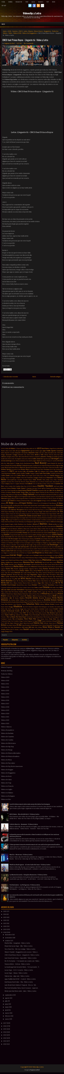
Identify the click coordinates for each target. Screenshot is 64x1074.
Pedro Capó (41, 592)
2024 (5, 914)
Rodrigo (34, 600)
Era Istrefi (17, 507)
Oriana (56, 585)
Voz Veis (10, 627)
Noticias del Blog (6, 670)
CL (8, 471)
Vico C (40, 625)
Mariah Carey (13, 564)
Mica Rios (35, 572)
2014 (5, 1032)
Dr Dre (19, 496)
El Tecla (34, 503)
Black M (17, 467)
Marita (53, 564)
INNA (52, 521)
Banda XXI (8, 465)
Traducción (4, 621)
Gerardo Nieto (36, 516)
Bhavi (54, 465)
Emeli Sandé (37, 505)
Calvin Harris (58, 471)
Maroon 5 (34, 566)
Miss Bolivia (19, 576)
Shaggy (11, 607)
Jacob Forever (5, 526)
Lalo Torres (39, 546)
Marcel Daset (45, 562)
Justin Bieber (57, 535)
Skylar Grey (11, 609)
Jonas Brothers (54, 530)
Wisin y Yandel (54, 627)
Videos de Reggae (7, 769)
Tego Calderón (16, 615)
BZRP (61, 461)
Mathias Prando (15, 570)
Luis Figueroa (55, 555)
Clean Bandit (56, 481)
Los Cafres (60, 551)
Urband (54, 621)
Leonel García (29, 548)
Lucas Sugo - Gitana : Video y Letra (16, 973)
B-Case (53, 461)
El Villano (60, 503)
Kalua (19, 536)
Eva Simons (60, 507)
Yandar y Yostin (19, 629)
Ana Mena (60, 456)
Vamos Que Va (53, 623)
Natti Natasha (7, 581)
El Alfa (16, 498)
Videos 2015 (5, 697)
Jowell (15, 532)
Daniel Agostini (42, 488)
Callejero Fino (44, 471)
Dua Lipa (39, 496)
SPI (28, 602)
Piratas (35, 594)
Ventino (14, 625)
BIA (56, 461)
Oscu (21, 587)
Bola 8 (47, 467)
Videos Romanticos (7, 730)
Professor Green (10, 596)
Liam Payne (45, 548)
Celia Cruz (46, 475)
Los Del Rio (21, 553)
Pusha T (17, 596)
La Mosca (7, 545)
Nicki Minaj (59, 581)
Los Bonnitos (53, 551)
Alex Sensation (49, 452)
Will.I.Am (31, 627)
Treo (12, 621)
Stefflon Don (52, 611)
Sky (6, 609)
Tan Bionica (51, 613)
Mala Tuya (31, 560)
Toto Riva (60, 619)
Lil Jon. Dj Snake (56, 548)
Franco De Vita (14, 513)
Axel (38, 461)
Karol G (44, 536)
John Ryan (43, 530)
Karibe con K (32, 536)
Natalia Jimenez (36, 579)
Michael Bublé (59, 572)
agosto (7, 998)
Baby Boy (3, 463)
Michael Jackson (6, 574)
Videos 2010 (5, 680)
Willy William (38, 627)
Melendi (17, 572)
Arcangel (55, 459)
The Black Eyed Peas (45, 615)
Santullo (53, 602)
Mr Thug (12, 579)
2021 (5, 923)
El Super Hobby (25, 503)
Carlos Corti (13, 475)
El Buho (44, 498)
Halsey (3, 521)
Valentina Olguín (18, 623)
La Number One (14, 545)
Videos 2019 (5, 710)
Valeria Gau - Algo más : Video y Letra (17, 976)
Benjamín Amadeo (32, 465)
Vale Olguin (10, 623)
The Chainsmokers (57, 615)
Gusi (18, 519)
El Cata (48, 498)
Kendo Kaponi (26, 539)
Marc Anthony (36, 562)
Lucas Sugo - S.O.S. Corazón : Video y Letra (19, 970)
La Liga (49, 542)
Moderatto (44, 576)
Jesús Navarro (34, 528)
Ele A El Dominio (5, 505)
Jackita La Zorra (58, 524)
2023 (5, 917)
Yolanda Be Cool (33, 629)
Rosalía (14, 602)
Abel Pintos (45, 448)
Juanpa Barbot (14, 534)
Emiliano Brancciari (50, 505)
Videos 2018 (17, 33)
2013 (5, 1035)
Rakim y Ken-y (32, 596)
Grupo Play (4, 519)
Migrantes (33, 574)
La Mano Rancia (56, 542)
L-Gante (37, 540)
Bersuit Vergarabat (42, 465)
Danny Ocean (59, 488)
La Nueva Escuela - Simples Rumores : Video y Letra (28, 875)
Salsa (33, 2)
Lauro (24, 548)
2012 (5, 1038)
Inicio (3, 24)
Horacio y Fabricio (45, 521)
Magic (41, 557)
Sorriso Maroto (44, 611)
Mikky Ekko (60, 574)
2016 (5, 1026)
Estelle (27, 507)
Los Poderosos (56, 553)
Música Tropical (6, 667)
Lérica (17, 557)
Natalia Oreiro (44, 579)
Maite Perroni (46, 557)
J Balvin (43, 524)
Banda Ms (54, 463)
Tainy (30, 613)
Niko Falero (45, 583)
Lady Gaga (14, 546)
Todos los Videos (6, 674)
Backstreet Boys (29, 463)
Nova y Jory (24, 585)
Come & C (12, 483)
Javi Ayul (37, 526)
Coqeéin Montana (19, 483)
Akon (2, 452)
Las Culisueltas (56, 546)
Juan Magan (52, 532)
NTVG (23, 579)
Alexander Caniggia (12, 454)
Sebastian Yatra (32, 604)
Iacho (55, 521)
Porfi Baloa (54, 594)
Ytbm (42, 629)
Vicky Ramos (35, 625)
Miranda (12, 576)
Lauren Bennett (18, 548)
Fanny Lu (43, 509)
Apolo (49, 458)
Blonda (28, 467)
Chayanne (49, 477)
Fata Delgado (59, 509)
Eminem (59, 505)
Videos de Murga (6, 750)
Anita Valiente (28, 458)
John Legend (30, 530)
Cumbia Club (11, 486)
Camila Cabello (20, 473)
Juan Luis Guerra (43, 532)
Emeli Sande (30, 505)
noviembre (9, 938)
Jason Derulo (25, 526)
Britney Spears (6, 469)
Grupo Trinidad (13, 519)
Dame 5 (23, 488)
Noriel (19, 585)
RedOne (50, 596)
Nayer (14, 581)
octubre (8, 940)
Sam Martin (37, 602)
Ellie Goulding (14, 505)
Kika (2, 540)
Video (10, 33)
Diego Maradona (18, 494)
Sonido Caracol (49, 609)
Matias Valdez (24, 570)
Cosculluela (28, 483)
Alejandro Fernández (21, 452)
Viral (2, 627)
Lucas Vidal (25, 555)
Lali (19, 546)
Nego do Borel (24, 581)
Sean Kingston (59, 602)
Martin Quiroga (19, 568)
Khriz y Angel (54, 539)
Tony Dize (52, 619)
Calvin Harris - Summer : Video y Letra (24, 824)
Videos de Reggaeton (29, 33)
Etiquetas (15, 640)
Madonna (31, 557)
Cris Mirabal (38, 483)
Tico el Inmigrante (55, 617)
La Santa (60, 545)
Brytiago (46, 469)
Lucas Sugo (16, 555)
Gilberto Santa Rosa (11, 518)
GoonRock (50, 518)
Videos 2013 (5, 690)
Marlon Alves (27, 566)
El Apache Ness (23, 498)
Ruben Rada (19, 602)
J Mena (49, 524)
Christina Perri (10, 481)
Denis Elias (24, 492)
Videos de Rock (6, 776)
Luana (7, 555)
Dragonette (24, 496)
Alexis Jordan (30, 454)
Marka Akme (19, 566)
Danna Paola (50, 488)
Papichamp (28, 589)
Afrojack (18, 450)
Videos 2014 (5, 694)
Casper (30, 475)
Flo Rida (60, 511)
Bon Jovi (51, 467)
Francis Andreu (5, 513)
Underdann (49, 621)
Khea (49, 539)
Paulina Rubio (23, 592)
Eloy (19, 505)
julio (6, 1001)
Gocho (34, 518)
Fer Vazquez (35, 511)
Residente (60, 596)
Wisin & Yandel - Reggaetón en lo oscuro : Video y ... (22, 952)
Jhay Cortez (42, 528)
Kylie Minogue (24, 540)
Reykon (22, 598)
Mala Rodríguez (24, 560)
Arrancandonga (6, 461)
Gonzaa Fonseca (42, 518)
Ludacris (41, 555)
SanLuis (48, 602)
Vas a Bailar (9, 625)
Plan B (49, 594)
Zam (45, 629)
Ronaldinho (9, 602)
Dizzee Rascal (48, 494)
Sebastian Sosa (12, 604)
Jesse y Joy (22, 528)
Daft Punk (56, 486)
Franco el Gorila (30, 513)
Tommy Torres (44, 619)
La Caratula (58, 540)
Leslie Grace (37, 548)
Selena (42, 604)
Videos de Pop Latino (8, 763)
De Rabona (8, 492)
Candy (37, 473)
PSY (51, 587)
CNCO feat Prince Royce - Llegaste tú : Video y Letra (25, 39)
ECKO (59, 496)
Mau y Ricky (33, 570)
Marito (57, 564)
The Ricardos (29, 617)
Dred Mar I (34, 496)
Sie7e (26, 607)
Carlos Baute (5, 475)
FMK (9, 509)
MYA (26, 557)
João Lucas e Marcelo (32, 532)
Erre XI (23, 507)
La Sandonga (52, 545)
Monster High (51, 576)
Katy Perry (59, 536)
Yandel (26, 629)
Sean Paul (4, 604)
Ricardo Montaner (45, 598)
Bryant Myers (40, 469)
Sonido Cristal (58, 609)
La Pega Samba (36, 545)
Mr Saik (7, 579)
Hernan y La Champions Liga (27, 521)
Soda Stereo (35, 609)
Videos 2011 (5, 684)
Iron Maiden (27, 524)
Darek (8, 490)
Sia (24, 607)
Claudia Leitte (48, 481)
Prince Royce (38, 31)
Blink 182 (22, 467)
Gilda (17, 518)
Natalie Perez (53, 579)
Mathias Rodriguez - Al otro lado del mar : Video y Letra (30, 864)
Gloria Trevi (28, 518)
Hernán (38, 521)
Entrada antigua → (56, 376)
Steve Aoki (10, 613)
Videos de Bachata (7, 733)
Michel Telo (16, 574)
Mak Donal (12, 560)
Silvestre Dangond (33, 607)
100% (2, 448)
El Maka (17, 500)
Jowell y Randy (22, 532)
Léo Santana (12, 557)
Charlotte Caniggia (32, 477)
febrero (8, 1016)
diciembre (8, 934)
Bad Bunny (41, 463)
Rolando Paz (40, 600)
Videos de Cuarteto (7, 736)
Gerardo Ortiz (45, 516)
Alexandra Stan (22, 454)
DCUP (28, 486)
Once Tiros (41, 585)
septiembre (9, 995)
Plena (3, 2)
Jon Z (48, 530)
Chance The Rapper (10, 477)
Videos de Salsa (6, 779)
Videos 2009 (5, 677)
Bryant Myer (33, 469)
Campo (32, 473)
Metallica (29, 572)
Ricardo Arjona (31, 598)
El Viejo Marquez (52, 503)
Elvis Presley (23, 505)
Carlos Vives (21, 475)
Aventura (23, 461)
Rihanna (4, 600)
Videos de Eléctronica (8, 743)
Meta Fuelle (24, 572)
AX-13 (39, 448)
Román (3, 602)
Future (54, 513)
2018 (9, 31)
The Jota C (3, 617)
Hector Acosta (14, 521)
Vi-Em (19, 625)
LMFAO (48, 540)
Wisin (44, 627)
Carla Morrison (59, 473)
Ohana (29, 585)
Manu (11, 562)
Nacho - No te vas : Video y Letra (21, 854)
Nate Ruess (60, 579)
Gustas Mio (23, 519)
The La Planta (11, 617)
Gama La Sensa (9, 516)
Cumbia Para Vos (21, 486)
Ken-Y (20, 539)
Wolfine (8, 629)
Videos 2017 (5, 703)
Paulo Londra (32, 592)
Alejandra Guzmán (10, 452)
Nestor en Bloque (49, 581)
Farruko (52, 509)
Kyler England (16, 540)
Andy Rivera (8, 458)
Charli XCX (24, 477)
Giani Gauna (53, 516)
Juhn (19, 534)
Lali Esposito (25, 546)
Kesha (38, 539)
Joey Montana (18, 530)
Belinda (25, 465)
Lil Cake (50, 548)
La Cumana (9, 542)
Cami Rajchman (6, 473)
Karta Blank (51, 536)
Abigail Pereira (53, 448)
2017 (5, 1023)
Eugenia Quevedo (51, 507)
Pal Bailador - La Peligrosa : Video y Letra (25, 885)
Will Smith (25, 627)
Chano (18, 477)
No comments (28, 43)
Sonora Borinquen (35, 611)
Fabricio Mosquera (17, 509)
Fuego (50, 513)
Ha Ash (61, 519)
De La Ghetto (56, 490)
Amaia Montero (25, 456)
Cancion (15, 31)
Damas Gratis (15, 488)
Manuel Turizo (18, 562)
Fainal (30, 509)
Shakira (17, 606)
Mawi (39, 570)
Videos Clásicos (6, 727)
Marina (42, 564)
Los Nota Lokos (47, 553)
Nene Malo (32, 581)
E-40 (55, 496)
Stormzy (16, 613)
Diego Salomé (28, 494)
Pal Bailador (21, 589)
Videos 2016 (5, 700)
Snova (25, 609)
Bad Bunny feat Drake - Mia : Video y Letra (19, 982)
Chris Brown (37, 479)
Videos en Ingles (6, 789)
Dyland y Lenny (50, 496)
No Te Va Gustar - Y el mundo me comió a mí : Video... (22, 961)
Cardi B (53, 473)
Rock (53, 2)
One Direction (49, 585)
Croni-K (52, 483)
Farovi (47, 509)
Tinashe (9, 619)
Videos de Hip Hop (7, 746)
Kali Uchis (15, 536)
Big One (58, 465)
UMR (39, 621)
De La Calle (48, 490)
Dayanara (41, 490)
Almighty (9, 456)
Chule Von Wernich (20, 481)
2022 (5, 920)
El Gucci (11, 500)
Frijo (47, 513)
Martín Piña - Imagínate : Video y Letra (17, 943)
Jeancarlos (53, 526)
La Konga (37, 542)
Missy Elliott (33, 576)
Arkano (61, 458)
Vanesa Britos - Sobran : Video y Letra (17, 964)
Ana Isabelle (54, 456)
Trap (26, 2)
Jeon (7, 528)
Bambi (49, 463)
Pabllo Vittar (56, 587)
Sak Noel (31, 602)
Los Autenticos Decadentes (40, 551)
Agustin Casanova (57, 450)
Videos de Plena (6, 760)
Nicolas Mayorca (22, 583)
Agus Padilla (47, 450)
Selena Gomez (50, 604)
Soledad (41, 609)
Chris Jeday (45, 479)
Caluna (51, 471)
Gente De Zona (25, 516)
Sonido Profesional (7, 611)
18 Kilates (12, 448)
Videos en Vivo (6, 799)
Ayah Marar (43, 461)
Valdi (5, 623)
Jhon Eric (48, 528)
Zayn (48, 629)
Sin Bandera (50, 607)
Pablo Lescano (12, 589)
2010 (5, 1044)
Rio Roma (12, 600)
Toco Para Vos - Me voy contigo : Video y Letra (20, 949)
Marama (26, 562)
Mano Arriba (5, 562)
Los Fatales (28, 553)
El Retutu (16, 503)
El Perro (49, 500)
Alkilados (4, 456)
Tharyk (31, 615)
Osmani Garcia (27, 587)
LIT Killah (42, 540)
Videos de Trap (6, 783)
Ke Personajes (13, 539)
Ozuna (46, 587)
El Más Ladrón (30, 500)
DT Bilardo (33, 486)
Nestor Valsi (40, 581)
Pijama (16, 594)
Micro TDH (23, 574)
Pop (47, 2)
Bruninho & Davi (16, 469)
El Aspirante (32, 498)
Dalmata (9, 488)
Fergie (40, 511)
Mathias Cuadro (6, 570)
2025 (5, 911)
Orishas (61, 585)
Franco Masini (22, 513)
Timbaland (4, 619)
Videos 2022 (5, 720)
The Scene (46, 617)
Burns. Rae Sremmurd (56, 469)
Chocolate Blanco (27, 479)
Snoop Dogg (19, 609)
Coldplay (7, 483)
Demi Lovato (16, 492)
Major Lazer (5, 560)
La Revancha (44, 545)
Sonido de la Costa (22, 611)
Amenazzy (32, 456)
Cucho (6, 486)
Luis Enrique (48, 555)
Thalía (26, 615)
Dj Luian (59, 494)
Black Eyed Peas (10, 467)
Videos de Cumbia (7, 740)
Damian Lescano (32, 488)
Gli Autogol (22, 518)
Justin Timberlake (6, 536)
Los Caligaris (4, 553)
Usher (59, 621)
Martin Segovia (29, 568)
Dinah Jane (37, 494)
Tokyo (38, 619)
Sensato (57, 604)
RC (26, 596)
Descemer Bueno (34, 492)
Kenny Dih (33, 539)
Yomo (39, 629)
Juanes (7, 535)
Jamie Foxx (13, 526)
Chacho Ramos (55, 475)
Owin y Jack (38, 587)
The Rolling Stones (38, 617)
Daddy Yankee (45, 486)
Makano (18, 560)
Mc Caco (58, 570)
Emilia (43, 505)
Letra (25, 31)
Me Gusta (11, 572)
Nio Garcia (52, 583)
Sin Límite (57, 607)
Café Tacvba (18, 471)
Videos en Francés (7, 786)
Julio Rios (45, 534)
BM (58, 461)
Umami (44, 621)
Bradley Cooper (59, 467)
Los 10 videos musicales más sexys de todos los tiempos (30, 804)
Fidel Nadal (46, 511)
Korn (11, 540)
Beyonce (50, 465)
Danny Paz (4, 490)
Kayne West (4, 539)
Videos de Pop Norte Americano (12, 766)
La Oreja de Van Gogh (25, 545)
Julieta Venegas (37, 534)
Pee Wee (48, 592)
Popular (5, 640)
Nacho (28, 579)
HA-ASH (56, 519)
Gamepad (16, 516)
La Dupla (16, 542)
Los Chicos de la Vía (13, 553)
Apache (45, 458)
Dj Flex (54, 494)
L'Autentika (31, 540)
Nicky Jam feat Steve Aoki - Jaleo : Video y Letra (20, 991)
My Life (17, 579)
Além (19, 456)
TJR (27, 613)
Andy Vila (14, 458)
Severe (6, 607)
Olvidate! (35, 585)
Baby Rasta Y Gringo (13, 463)
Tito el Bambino (18, 619)
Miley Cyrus (5, 576)
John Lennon (37, 530)
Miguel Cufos (42, 574)
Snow (28, 609)
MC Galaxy (22, 557)
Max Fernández (45, 570)
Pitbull (44, 594)
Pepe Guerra (54, 592)
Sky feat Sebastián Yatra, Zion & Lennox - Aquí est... (22, 988)
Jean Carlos (47, 526)
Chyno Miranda (30, 481)
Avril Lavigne (33, 461)
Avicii (27, 461)
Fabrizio (26, 509)
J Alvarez (35, 524)
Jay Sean (42, 526)
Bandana (14, 465)
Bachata (40, 2)
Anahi (3, 458)
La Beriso (52, 540)
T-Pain (20, 613)
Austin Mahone (16, 461)
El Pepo (44, 500)
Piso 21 (39, 594)
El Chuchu (54, 498)
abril (6, 1010)
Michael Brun (51, 572)
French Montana (40, 513)
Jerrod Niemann (13, 528)
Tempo (22, 615)
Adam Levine (8, 450)
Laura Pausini (9, 548)
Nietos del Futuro (32, 583)
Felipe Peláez (22, 511)
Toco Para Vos (30, 619)
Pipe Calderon (29, 594)
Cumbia (10, 2)
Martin (49, 566)
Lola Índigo (19, 551)
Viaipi (23, 625)
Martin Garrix (55, 566)
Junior (50, 534)
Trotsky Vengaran (27, 621)
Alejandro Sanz (33, 452)
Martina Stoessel (49, 568)
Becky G (20, 465)
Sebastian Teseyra (21, 604)
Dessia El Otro (44, 492)
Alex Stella (57, 452)
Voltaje (5, 627)
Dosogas (14, 496)
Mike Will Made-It (51, 574)
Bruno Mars (25, 469)
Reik (54, 596)
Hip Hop (4, 5)
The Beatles (36, 615)
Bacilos (22, 463)
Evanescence (4, 509)
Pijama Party (22, 594)
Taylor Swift (9, 615)
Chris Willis (53, 479)
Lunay (7, 557)
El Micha (23, 500)
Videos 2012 (5, 687)
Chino (54, 477)
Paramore (42, 589)
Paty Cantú (4, 592)
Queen (22, 596)
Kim (5, 540)
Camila (13, 473)
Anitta (34, 458)
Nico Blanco (14, 583)
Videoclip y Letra (32, 13)
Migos (28, 574)
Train (9, 621)
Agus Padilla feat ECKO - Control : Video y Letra (20, 979)
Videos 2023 (5, 723)
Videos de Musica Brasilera (10, 756)
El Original (37, 500)
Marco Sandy (53, 562)
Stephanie (60, 611)
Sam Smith (43, 602)
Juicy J (22, 534)
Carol (27, 475)
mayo (7, 1007)
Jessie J (28, 528)
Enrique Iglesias (7, 507)
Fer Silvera (28, 511)
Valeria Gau (38, 623)
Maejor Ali (37, 557)
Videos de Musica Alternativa (10, 753)
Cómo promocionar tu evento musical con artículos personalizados (35, 844)
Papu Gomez (35, 589)
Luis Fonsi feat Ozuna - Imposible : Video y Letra (20, 958)
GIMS (58, 513)
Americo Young (46, 456)
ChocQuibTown (12, 479)
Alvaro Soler (15, 456)
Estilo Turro (32, 507)
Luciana (36, 555)
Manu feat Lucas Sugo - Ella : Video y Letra (18, 946)
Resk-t (17, 598)
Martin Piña (9, 568)
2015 (5, 1029)
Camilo (27, 473)
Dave (16, 490)
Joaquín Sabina (10, 530)
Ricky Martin (57, 598)
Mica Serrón (43, 572)
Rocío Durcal (28, 600)
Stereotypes (4, 613)
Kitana (7, 540)
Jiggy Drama (54, 528)
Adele (13, 450)
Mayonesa (52, 570)
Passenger (60, 589)
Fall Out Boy (36, 509)
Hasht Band (8, 521)
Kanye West (25, 536)
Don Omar (7, 496)
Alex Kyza (41, 452)
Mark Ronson (9, 566)
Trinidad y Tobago (18, 621)
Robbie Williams (20, 600)
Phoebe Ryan (10, 594)
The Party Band (21, 617)
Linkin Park (9, 551)
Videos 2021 (5, 717)
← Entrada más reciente (10, 376)
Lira (15, 551)
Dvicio (44, 496)
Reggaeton (19, 2)
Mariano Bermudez (24, 564)
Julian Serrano (28, 534)
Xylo (11, 629)
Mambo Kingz (55, 560)
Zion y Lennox (54, 629)
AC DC (35, 448)
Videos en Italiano (7, 793)
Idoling (59, 521)
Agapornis (25, 451)
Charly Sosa (42, 477)
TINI (24, 613)
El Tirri (39, 503)
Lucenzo (31, 555)
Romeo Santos (57, 600)
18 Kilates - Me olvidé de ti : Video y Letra (24, 814)
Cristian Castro (46, 483)
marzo (7, 1013)
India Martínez (18, 524)
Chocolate (19, 479)
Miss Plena (26, 576)
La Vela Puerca (5, 546)
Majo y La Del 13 (56, 557)
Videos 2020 (5, 713)
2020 (5, 926)
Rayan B (45, 596)
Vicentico (28, 625)
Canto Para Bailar (44, 473)
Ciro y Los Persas (40, 481)
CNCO (20, 31)
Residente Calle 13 (7, 598)
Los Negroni (37, 553)
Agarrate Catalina (34, 450)
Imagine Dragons (9, 524)
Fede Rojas (4, 511)
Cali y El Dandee (28, 471)
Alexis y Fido (39, 454)
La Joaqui (27, 542)
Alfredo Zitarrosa (48, 454)
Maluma (46, 560)
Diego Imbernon (10, 494)
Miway (39, 576)
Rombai (47, 600)
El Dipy (59, 498)
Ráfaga (25, 602)
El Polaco (54, 500)
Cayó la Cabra (36, 475)
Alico (61, 454)
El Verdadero (44, 503)
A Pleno (27, 448)
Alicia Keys (57, 454)
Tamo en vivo (42, 613)
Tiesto (61, 617)
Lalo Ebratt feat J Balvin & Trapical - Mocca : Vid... (21, 985)
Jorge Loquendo (10, 532)
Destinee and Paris (54, 492)
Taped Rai (57, 613)
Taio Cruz (35, 613)
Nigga (39, 583)
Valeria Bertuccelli (28, 623)
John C (24, 530)
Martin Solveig (38, 568)
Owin (32, 587)
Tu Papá (34, 621)
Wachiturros (17, 627)
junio (7, 1004)
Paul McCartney (13, 592)
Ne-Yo (18, 581)
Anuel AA (40, 458)
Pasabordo (54, 589)
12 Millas (6, 448)
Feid (9, 511)
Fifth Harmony (53, 511)
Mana (61, 560)
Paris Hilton (49, 589)
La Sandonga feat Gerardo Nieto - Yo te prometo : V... (22, 967)
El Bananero (39, 498)
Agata (40, 450)
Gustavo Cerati (30, 519)
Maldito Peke (39, 560)
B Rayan (48, 461)
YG (13, 629)
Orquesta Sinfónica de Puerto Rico (10, 587)
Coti (34, 483)
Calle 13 (37, 471)
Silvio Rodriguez (43, 607)
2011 (5, 1041)
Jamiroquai (18, 526)
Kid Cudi (60, 539)
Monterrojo (59, 576)
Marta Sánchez (42, 566)
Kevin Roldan (44, 539)
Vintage (61, 625)
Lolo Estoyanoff (27, 551)
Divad (42, 494)
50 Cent (23, 448)
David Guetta (32, 490)
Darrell (13, 490)
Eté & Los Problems (41, 507)
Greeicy (55, 518)
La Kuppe (44, 542)
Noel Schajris (11, 585)
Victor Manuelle (47, 625)
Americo (37, 456)
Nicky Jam (5, 583)
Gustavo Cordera (41, 519)
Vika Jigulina (55, 625)
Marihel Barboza (36, 564)
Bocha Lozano (41, 467)
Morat (3, 579)
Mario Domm (48, 564)
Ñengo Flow (8, 631)
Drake (29, 496)
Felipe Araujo (14, 511)
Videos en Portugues (8, 796)
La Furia (21, 542)
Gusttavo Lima (50, 519)
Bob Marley (34, 467)
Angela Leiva (21, 458)
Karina (39, 536)
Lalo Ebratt (32, 546)
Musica (30, 31)
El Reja (10, 503)
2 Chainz (18, 448)
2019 (5, 929)
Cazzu (41, 475)
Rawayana (40, 596)
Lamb (44, 546)
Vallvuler (46, 623)
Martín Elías (59, 568)
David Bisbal (22, 490)
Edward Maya (10, 498)
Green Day (60, 518)
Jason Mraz (32, 526)
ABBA (31, 448)
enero (7, 1019)
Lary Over (48, 546)
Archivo (24, 640)
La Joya (32, 542)
